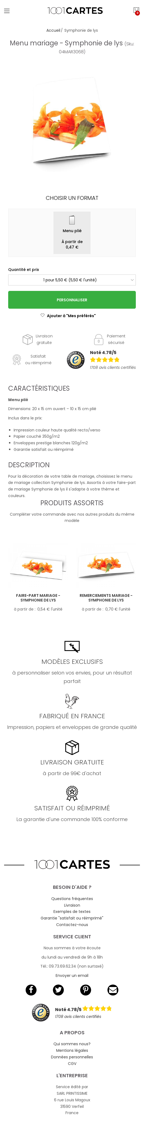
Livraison (72, 905)
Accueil (53, 30)
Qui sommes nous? (72, 1044)
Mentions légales (72, 1050)
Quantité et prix (23, 269)
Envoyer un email (72, 975)
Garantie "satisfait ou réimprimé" (72, 918)
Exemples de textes (72, 911)
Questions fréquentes (72, 898)
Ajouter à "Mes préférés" (68, 316)
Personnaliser (72, 300)
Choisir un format (72, 198)
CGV (72, 1063)
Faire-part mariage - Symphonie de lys (38, 598)
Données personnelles (72, 1057)
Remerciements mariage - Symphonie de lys (106, 598)
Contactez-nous (72, 924)
